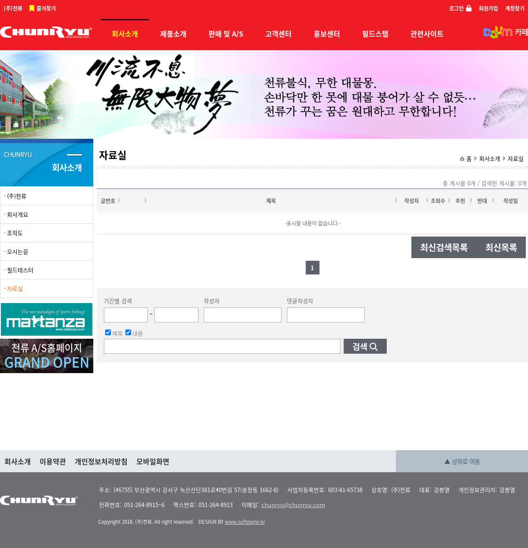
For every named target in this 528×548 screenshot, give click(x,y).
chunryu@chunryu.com (293, 504)
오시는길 (17, 251)
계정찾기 (514, 8)
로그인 (456, 8)
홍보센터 (327, 33)
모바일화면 (152, 461)
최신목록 (501, 247)
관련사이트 (427, 33)
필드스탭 (375, 33)
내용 (134, 333)
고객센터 (278, 33)
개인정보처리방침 (101, 461)
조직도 (15, 233)
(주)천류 (13, 8)
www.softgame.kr (245, 522)
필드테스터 (20, 270)
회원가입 (488, 8)
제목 (114, 333)
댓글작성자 (300, 300)
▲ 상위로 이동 (462, 461)
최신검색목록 (444, 247)
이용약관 (53, 461)
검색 (359, 346)
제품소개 (173, 33)
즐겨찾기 (46, 8)
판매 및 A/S (226, 33)
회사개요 (17, 214)
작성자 (212, 300)
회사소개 (125, 33)
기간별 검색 (118, 300)
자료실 (516, 158)
